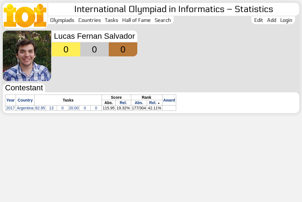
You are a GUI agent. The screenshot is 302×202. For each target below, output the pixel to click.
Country (25, 100)
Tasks (111, 20)
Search (163, 20)
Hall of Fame (136, 20)
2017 (10, 108)
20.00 (74, 108)
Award (169, 100)
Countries (89, 20)
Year (10, 100)
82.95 (40, 108)
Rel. (123, 102)
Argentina (25, 108)
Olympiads (62, 20)
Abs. (139, 102)
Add (271, 20)
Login (286, 20)
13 (51, 108)
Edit (258, 20)
